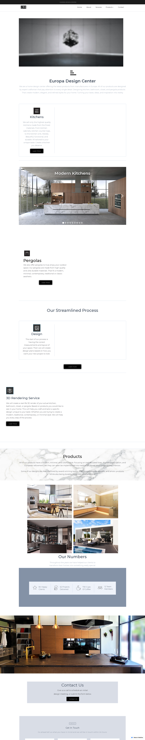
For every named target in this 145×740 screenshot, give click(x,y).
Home (79, 7)
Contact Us (73, 708)
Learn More (45, 291)
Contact (121, 7)
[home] (23, 7)
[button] (110, 7)
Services (99, 7)
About (88, 7)
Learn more (72, 367)
